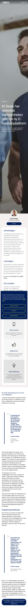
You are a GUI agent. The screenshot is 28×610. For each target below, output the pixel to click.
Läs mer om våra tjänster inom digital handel (13, 277)
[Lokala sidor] (23, 2)
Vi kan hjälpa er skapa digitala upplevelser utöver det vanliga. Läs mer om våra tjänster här (14, 602)
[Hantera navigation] (25, 2)
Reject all (14, 310)
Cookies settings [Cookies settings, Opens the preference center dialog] (14, 315)
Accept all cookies (14, 305)
